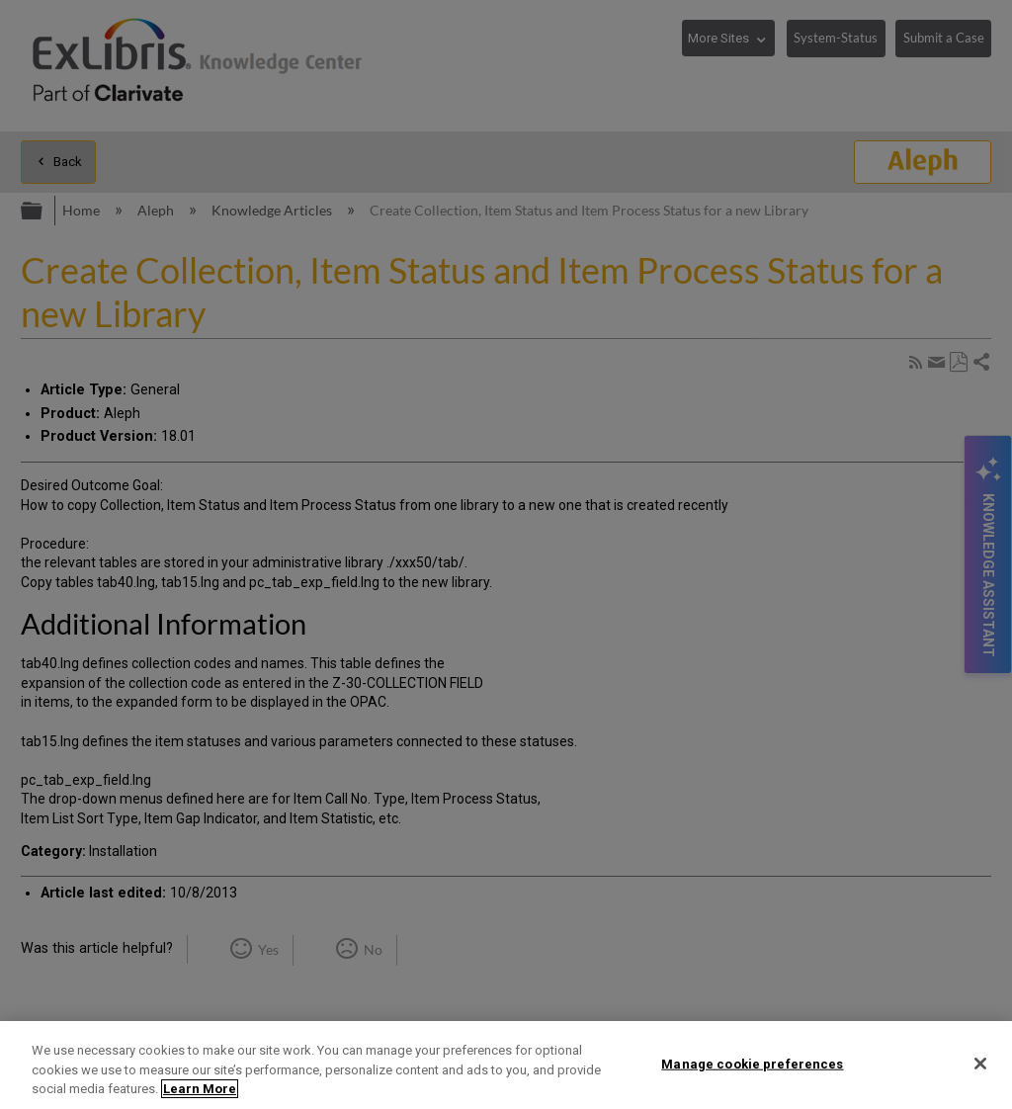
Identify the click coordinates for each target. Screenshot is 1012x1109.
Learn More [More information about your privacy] (199, 1088)
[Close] (980, 1063)
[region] (506, 1065)
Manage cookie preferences (752, 1063)
